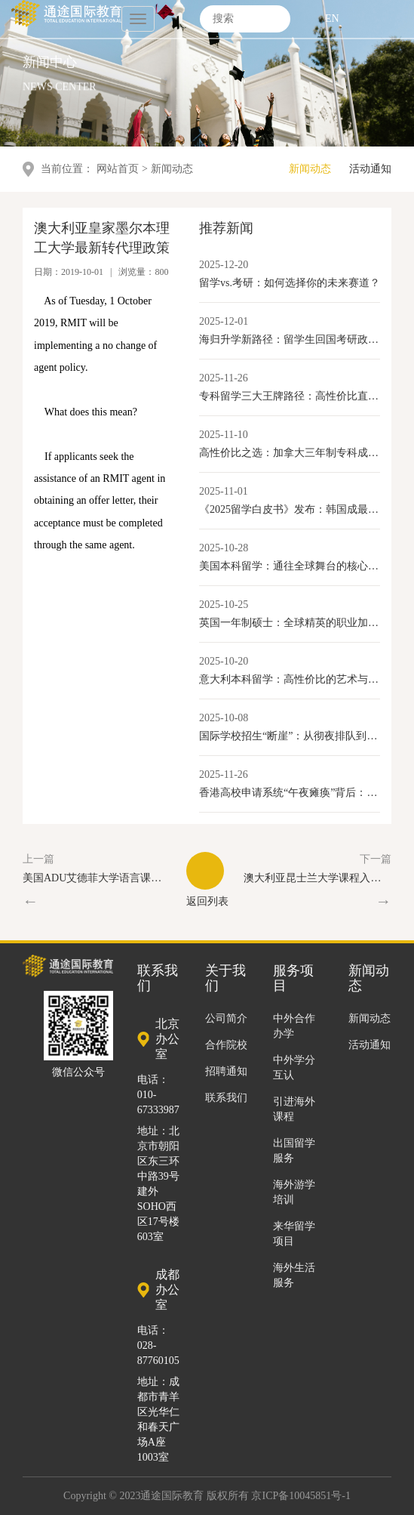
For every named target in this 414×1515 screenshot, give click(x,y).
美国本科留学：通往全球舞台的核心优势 (289, 566)
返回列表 (207, 879)
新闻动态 (310, 168)
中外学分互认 (294, 1067)
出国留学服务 (294, 1150)
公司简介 (226, 1018)
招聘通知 (226, 1071)
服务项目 (293, 978)
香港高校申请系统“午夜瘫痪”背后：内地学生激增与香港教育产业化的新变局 (289, 792)
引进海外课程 (294, 1109)
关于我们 (225, 978)
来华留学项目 (294, 1233)
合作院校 (226, 1045)
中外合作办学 (294, 1026)
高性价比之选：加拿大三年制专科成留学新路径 (289, 452)
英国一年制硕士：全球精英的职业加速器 (289, 622)
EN (332, 17)
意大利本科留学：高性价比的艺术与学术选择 (289, 679)
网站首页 (118, 168)
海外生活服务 (294, 1275)
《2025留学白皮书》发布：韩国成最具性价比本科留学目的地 (289, 509)
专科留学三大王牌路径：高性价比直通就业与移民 (289, 396)
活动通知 (370, 168)
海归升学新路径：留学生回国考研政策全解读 (289, 339)
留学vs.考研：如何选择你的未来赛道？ (289, 282)
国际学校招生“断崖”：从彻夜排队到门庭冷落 (289, 736)
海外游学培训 (294, 1192)
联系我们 (226, 1097)
